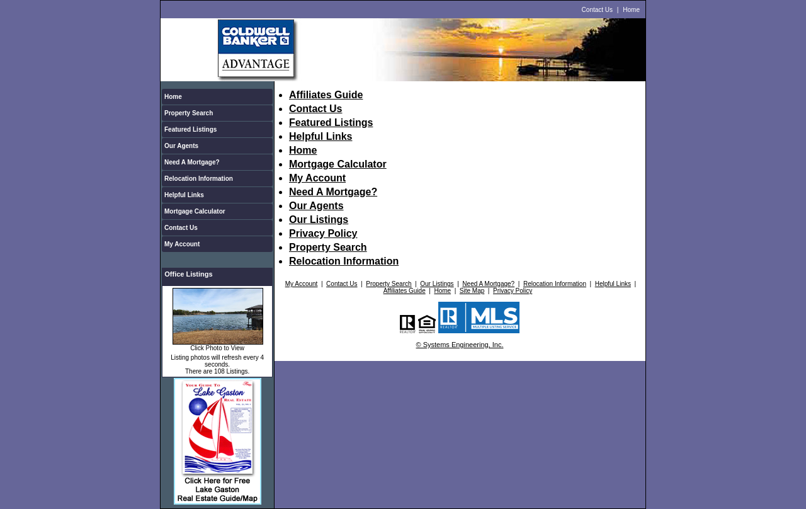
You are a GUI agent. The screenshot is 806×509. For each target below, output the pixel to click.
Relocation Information (198, 178)
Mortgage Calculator (194, 211)
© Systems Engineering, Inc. (460, 344)
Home (631, 9)
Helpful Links (184, 195)
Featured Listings (190, 129)
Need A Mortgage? (192, 162)
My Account (182, 244)
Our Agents (181, 145)
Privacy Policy (323, 233)
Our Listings (318, 219)
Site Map (472, 290)
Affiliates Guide (326, 94)
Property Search (188, 113)
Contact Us (597, 9)
